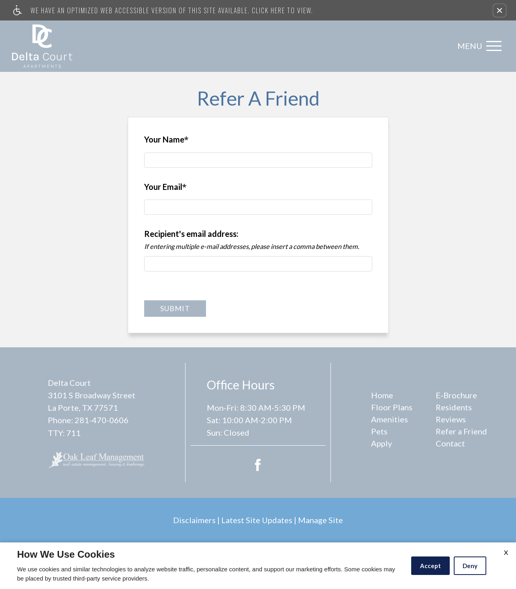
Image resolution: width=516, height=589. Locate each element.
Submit (175, 308)
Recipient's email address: (191, 233)
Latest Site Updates (256, 520)
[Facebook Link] (258, 464)
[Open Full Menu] (477, 46)
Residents (454, 407)
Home (382, 395)
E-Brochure (456, 395)
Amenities (389, 419)
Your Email (165, 188)
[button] (499, 10)
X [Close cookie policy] (506, 552)
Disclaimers (194, 520)
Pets (379, 431)
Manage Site (320, 520)
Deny (470, 565)
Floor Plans (391, 407)
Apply (381, 443)
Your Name (166, 141)
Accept (430, 565)
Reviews (451, 419)
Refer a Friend (461, 431)
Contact (450, 443)
